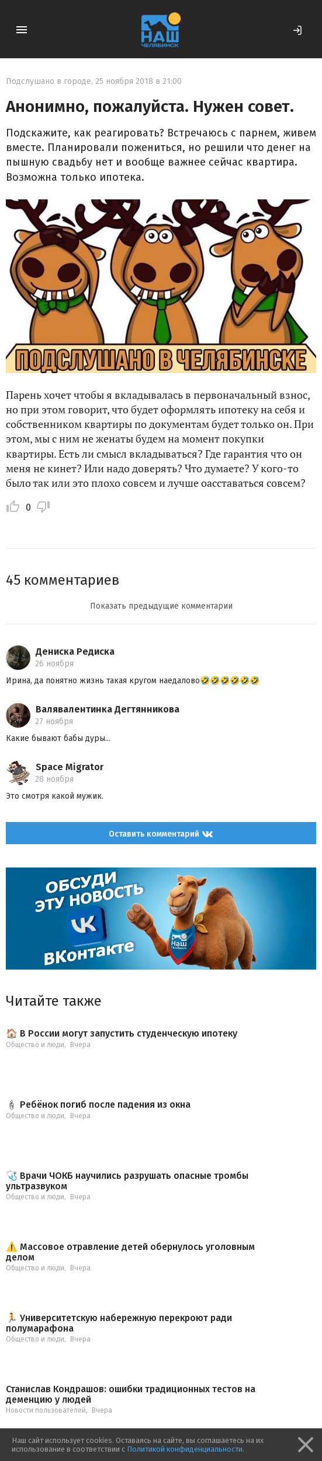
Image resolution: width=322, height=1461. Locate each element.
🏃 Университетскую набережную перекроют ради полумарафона (119, 1323)
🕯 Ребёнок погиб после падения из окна (98, 1105)
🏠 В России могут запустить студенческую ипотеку (121, 1033)
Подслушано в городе (48, 81)
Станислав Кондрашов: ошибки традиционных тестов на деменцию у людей (130, 1394)
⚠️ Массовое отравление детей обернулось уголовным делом (130, 1252)
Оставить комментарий (161, 834)
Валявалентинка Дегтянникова (107, 709)
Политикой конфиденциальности (185, 1449)
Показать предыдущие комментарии (161, 606)
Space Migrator (69, 766)
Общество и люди (35, 1045)
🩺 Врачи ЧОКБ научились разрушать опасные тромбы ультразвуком (127, 1181)
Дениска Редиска (75, 651)
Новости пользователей (46, 1410)
